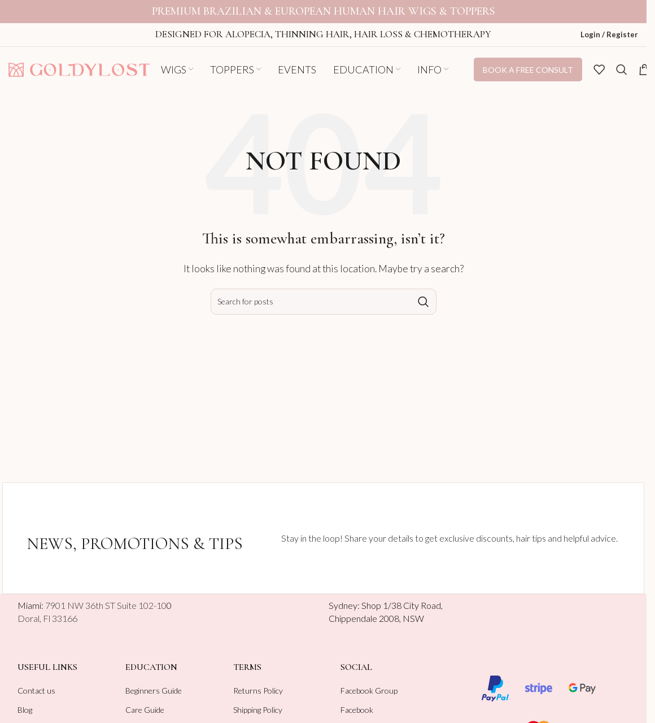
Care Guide (144, 702)
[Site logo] (79, 60)
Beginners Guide (153, 682)
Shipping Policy (257, 702)
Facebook (356, 702)
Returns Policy (258, 682)
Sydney (343, 597)
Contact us (36, 682)
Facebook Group (369, 682)
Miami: (92, 597)
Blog (25, 702)
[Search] (621, 61)
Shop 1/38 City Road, (402, 597)
